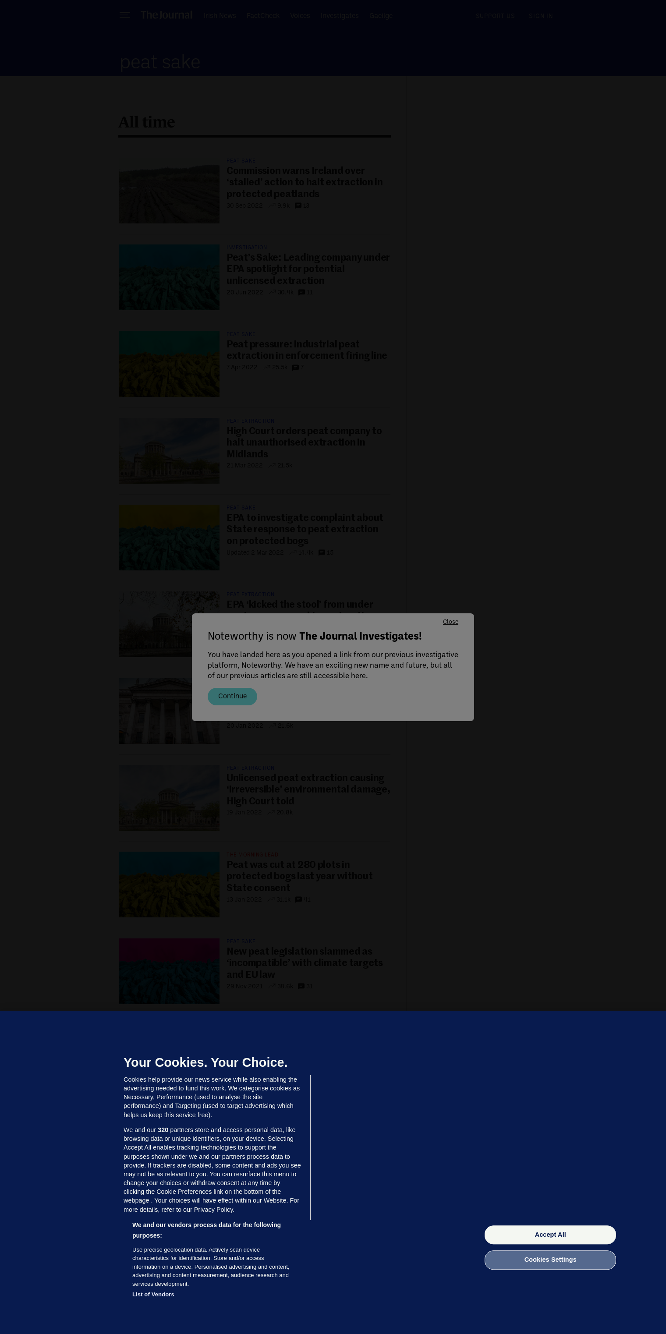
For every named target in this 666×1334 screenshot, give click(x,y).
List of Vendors (153, 1294)
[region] (333, 1172)
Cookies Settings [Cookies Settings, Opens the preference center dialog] (550, 1259)
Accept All (550, 1234)
